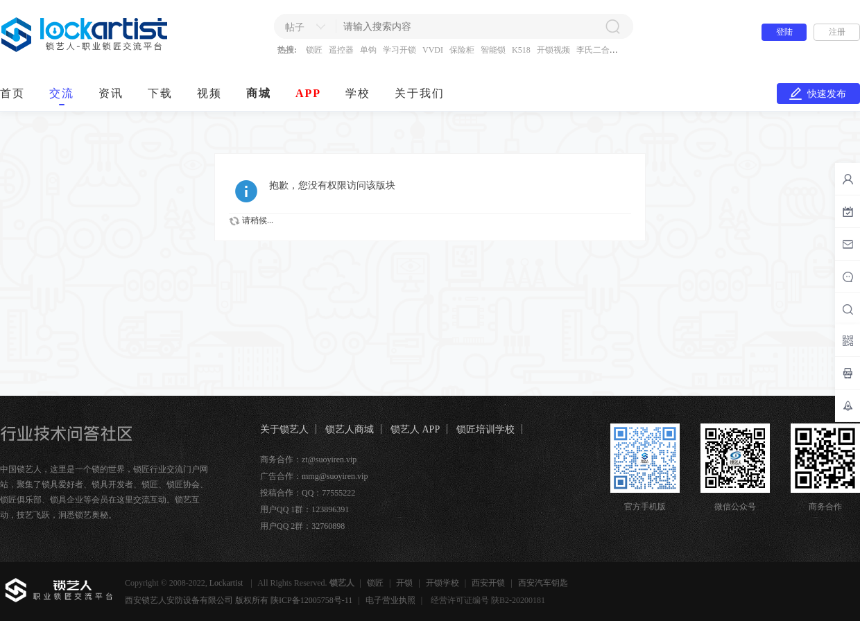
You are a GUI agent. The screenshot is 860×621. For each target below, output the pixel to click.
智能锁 (493, 50)
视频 (209, 93)
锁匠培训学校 (485, 429)
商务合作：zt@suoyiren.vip (308, 459)
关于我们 (420, 93)
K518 (521, 50)
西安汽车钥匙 (543, 583)
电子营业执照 (390, 600)
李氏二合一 (597, 50)
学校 (357, 93)
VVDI (432, 50)
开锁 (404, 583)
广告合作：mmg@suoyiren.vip (314, 476)
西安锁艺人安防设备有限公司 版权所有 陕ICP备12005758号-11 (238, 600)
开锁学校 (442, 583)
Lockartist (227, 583)
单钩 (368, 50)
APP (308, 93)
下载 (160, 93)
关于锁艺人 (284, 429)
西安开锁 (488, 583)
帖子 (294, 27)
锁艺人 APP (415, 429)
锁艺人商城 (349, 429)
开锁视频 (553, 50)
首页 (12, 93)
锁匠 (314, 50)
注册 (837, 32)
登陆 (784, 32)
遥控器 (341, 50)
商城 (258, 93)
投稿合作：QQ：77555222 (307, 493)
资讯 (110, 93)
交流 (61, 93)
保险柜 (461, 50)
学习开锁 (399, 50)
